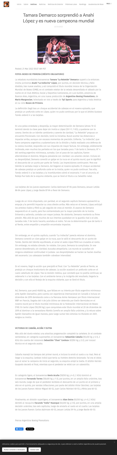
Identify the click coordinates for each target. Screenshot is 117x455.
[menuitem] (27, 4)
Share (19, 429)
